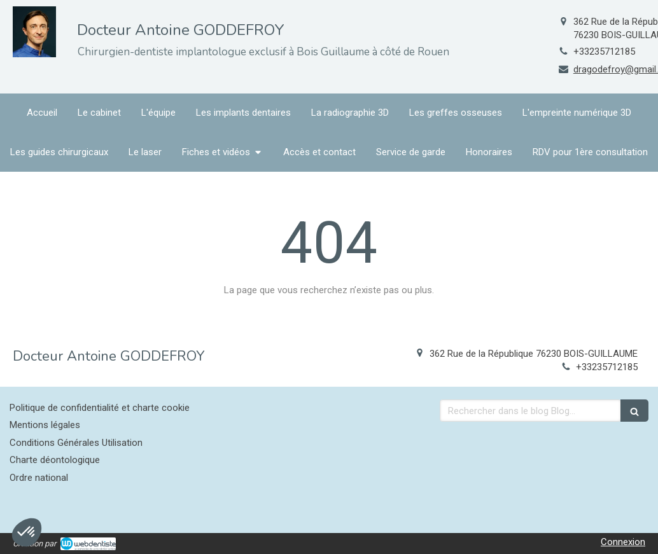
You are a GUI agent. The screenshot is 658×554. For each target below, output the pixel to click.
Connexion (623, 542)
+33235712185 (604, 51)
